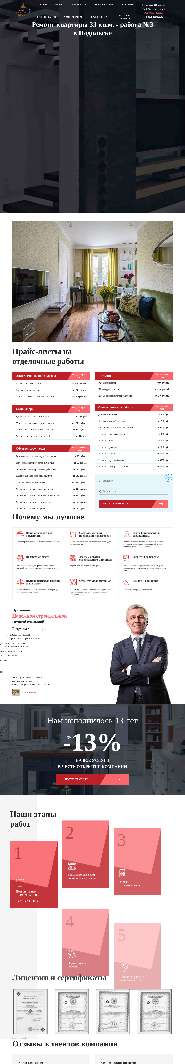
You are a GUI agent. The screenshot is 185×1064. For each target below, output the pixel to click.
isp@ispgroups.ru (153, 16)
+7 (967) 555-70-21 (153, 8)
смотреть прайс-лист (79, 375)
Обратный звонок (27, 949)
